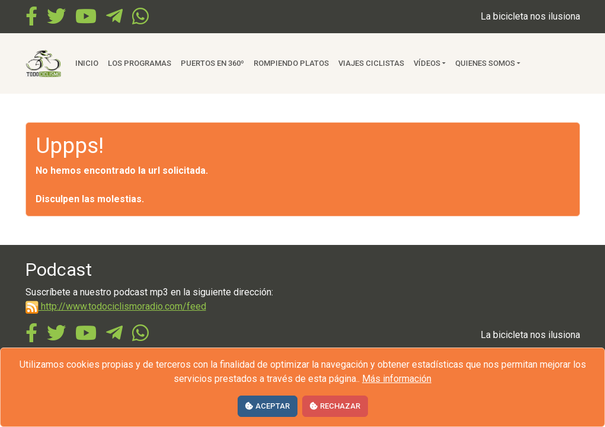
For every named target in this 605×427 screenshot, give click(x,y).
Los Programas (139, 63)
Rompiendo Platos (291, 63)
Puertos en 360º (212, 63)
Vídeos (427, 63)
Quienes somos (485, 63)
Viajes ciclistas (371, 63)
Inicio (86, 63)
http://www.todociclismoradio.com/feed (115, 306)
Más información (396, 378)
